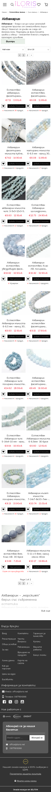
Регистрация (9, 638)
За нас (5, 649)
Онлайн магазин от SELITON (25, 789)
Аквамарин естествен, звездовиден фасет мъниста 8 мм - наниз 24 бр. (13, 265)
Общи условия (9, 644)
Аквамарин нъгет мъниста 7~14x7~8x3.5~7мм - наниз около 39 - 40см (38, 496)
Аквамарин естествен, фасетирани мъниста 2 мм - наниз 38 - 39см (38, 93)
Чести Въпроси (22, 640)
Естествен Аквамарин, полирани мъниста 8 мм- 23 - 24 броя (14, 496)
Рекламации (24, 646)
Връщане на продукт (24, 653)
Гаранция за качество (39, 634)
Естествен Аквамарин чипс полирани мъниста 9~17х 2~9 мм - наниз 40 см (13, 381)
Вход (4, 633)
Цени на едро (9, 674)
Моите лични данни (27, 780)
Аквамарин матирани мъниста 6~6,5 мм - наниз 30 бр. (38, 150)
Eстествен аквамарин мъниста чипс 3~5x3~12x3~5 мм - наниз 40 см (13, 208)
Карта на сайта (22, 661)
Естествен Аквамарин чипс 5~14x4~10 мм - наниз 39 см (13, 438)
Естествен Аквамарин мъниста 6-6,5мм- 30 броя (38, 438)
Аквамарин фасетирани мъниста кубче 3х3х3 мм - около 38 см (13, 150)
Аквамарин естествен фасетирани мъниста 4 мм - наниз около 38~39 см (38, 323)
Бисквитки (7, 679)
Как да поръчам (6, 667)
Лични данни (8, 660)
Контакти (23, 633)
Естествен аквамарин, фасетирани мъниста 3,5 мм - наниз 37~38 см (14, 93)
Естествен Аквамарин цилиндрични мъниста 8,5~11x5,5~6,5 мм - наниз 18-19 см (38, 208)
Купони (36, 641)
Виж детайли (16, 279)
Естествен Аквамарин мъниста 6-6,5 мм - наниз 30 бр (13, 323)
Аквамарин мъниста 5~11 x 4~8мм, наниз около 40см (38, 553)
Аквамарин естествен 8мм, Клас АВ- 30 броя (13, 553)
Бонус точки (39, 655)
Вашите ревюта (37, 648)
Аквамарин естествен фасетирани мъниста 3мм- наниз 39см (38, 381)
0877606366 (20, 696)
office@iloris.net (20, 691)
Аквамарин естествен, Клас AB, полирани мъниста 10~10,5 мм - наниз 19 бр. (38, 265)
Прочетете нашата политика (25, 773)
